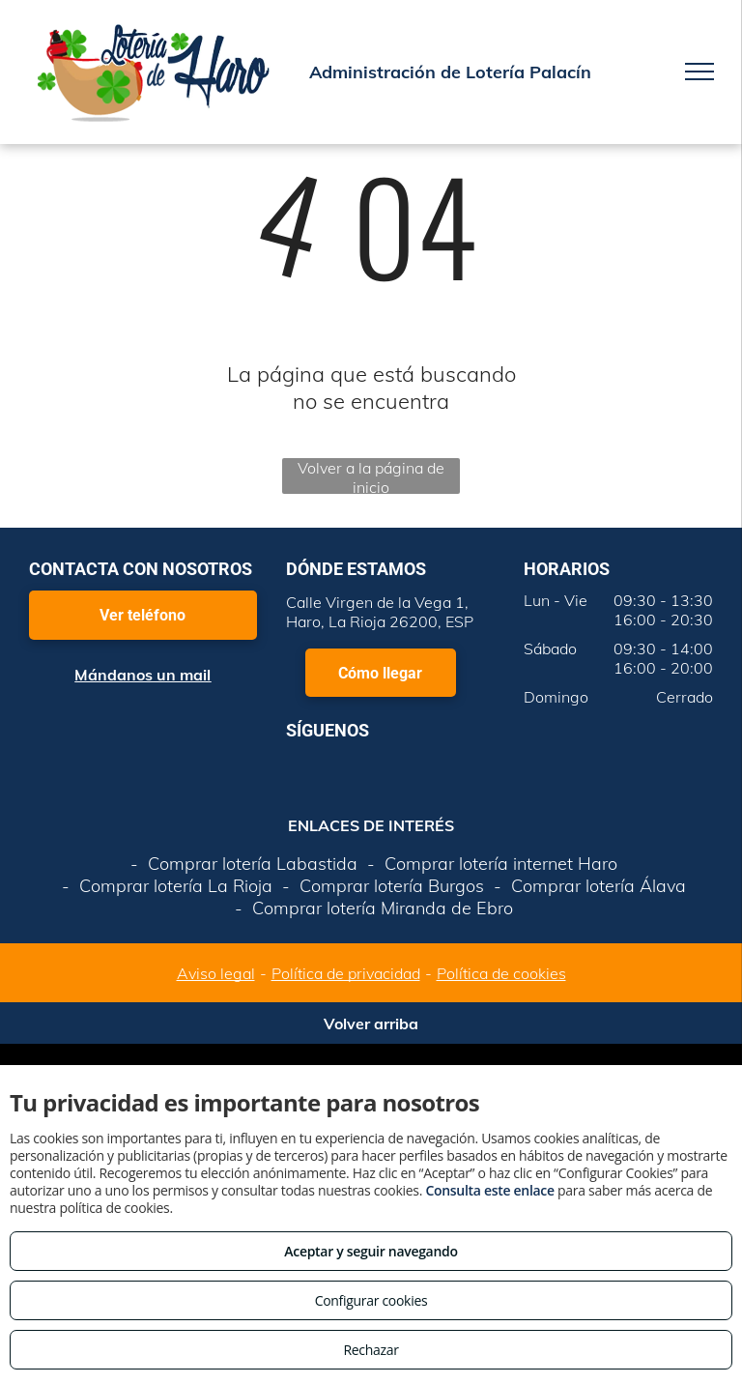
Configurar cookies (371, 1300)
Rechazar (370, 1350)
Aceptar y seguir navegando (370, 1251)
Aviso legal (216, 973)
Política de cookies (501, 973)
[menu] (699, 71)
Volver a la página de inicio (371, 476)
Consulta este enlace (489, 1190)
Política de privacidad (345, 973)
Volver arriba (371, 1023)
